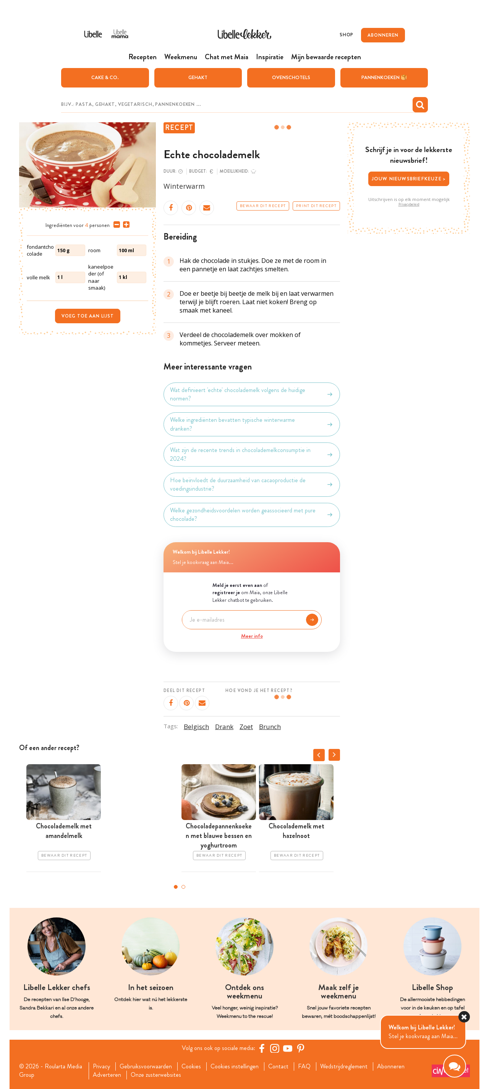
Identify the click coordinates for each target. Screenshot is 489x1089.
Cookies (191, 1066)
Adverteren (107, 1075)
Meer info (252, 636)
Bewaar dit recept (263, 206)
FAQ (304, 1066)
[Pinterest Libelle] (300, 1048)
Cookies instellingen (234, 1066)
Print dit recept (316, 206)
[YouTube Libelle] (287, 1048)
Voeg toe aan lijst (88, 316)
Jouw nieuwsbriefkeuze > (409, 178)
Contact (278, 1066)
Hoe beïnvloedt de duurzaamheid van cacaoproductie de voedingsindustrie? (252, 484)
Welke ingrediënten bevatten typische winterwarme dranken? (252, 424)
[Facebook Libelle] (261, 1048)
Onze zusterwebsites (156, 1075)
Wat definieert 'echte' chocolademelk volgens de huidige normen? (252, 394)
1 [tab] (176, 887)
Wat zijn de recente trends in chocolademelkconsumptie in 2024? (252, 454)
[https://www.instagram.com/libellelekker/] (274, 1048)
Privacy (101, 1066)
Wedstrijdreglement (344, 1066)
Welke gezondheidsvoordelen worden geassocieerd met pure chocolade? (252, 514)
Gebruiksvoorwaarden (146, 1066)
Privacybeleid (408, 204)
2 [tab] (183, 887)
